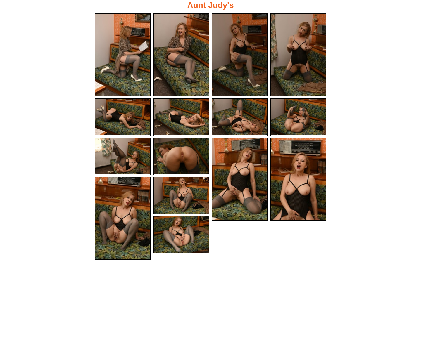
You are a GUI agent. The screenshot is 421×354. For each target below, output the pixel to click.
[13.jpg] (123, 218)
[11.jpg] (240, 179)
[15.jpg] (181, 234)
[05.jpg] (123, 117)
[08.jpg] (298, 117)
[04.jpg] (298, 54)
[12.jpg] (298, 179)
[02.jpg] (181, 54)
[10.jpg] (181, 156)
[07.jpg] (240, 117)
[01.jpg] (123, 54)
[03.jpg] (240, 54)
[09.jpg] (123, 156)
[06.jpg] (181, 117)
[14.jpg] (181, 195)
